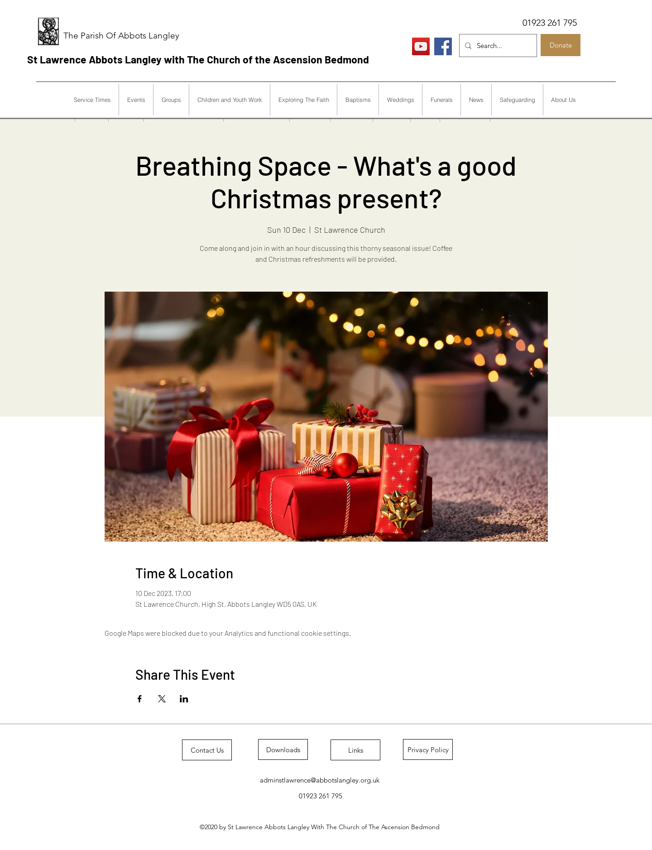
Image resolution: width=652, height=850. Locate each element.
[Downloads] (283, 749)
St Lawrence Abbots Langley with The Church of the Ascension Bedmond (198, 59)
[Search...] (497, 45)
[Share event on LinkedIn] (184, 698)
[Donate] (560, 45)
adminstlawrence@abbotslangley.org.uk (319, 780)
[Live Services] (421, 46)
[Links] (355, 750)
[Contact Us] (207, 750)
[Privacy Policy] (428, 749)
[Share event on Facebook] (139, 698)
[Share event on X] (162, 698)
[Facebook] (443, 46)
